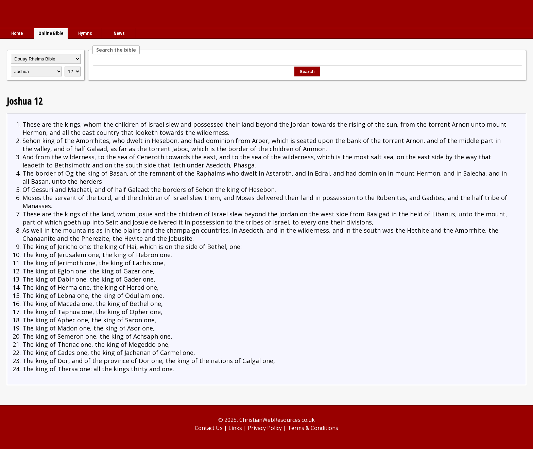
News (119, 33)
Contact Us (209, 428)
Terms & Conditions (313, 428)
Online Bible (50, 33)
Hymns (85, 33)
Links (235, 428)
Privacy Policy (265, 428)
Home (17, 33)
